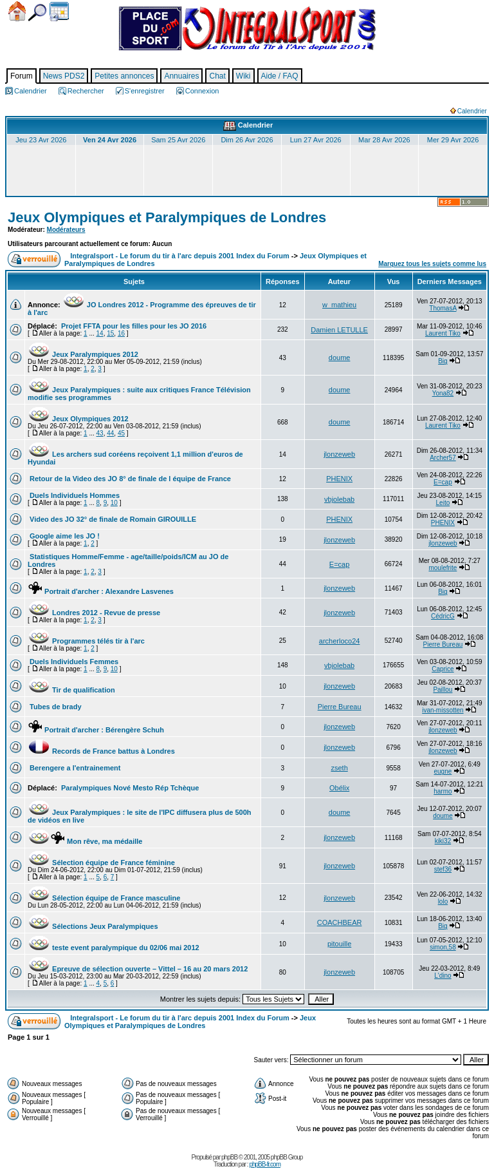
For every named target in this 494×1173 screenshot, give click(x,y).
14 (100, 333)
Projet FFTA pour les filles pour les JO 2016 (132, 326)
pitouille (339, 944)
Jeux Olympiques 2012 (78, 419)
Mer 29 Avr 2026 (453, 140)
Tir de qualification (71, 690)
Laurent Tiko (443, 333)
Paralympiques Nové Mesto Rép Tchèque (129, 788)
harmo (443, 791)
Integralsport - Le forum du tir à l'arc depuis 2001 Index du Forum (179, 256)
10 (114, 502)
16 (121, 333)
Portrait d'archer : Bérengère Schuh (96, 730)
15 (110, 333)
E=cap (443, 482)
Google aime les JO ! (64, 536)
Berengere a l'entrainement (74, 768)
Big (442, 361)
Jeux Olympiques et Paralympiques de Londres (167, 217)
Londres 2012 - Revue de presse (94, 612)
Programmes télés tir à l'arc (86, 641)
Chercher (37, 12)
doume (340, 357)
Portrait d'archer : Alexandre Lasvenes (101, 591)
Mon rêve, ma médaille (85, 841)
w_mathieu (339, 305)
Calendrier (59, 11)
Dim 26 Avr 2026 (247, 140)
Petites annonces (124, 76)
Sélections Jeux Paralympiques (93, 926)
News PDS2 (64, 76)
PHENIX (339, 478)
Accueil (17, 11)
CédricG (443, 616)
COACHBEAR (339, 922)
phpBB (229, 1157)
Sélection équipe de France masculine (104, 898)
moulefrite (442, 567)
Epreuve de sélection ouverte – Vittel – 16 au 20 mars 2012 (138, 969)
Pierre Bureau (443, 644)
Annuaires (181, 76)
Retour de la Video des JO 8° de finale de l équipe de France (129, 478)
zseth (339, 768)
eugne (443, 771)
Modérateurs (66, 229)
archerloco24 (339, 641)
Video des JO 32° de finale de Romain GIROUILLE (112, 519)
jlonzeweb (339, 454)
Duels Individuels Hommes (74, 495)
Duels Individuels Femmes (73, 661)
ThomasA (442, 308)
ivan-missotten (442, 710)
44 (110, 433)
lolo (443, 901)
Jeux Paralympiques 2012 (83, 354)
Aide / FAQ (279, 76)
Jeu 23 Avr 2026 (40, 140)
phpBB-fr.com (264, 1164)
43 (100, 433)
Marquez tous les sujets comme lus (432, 263)
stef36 (443, 869)
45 (121, 433)
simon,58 (443, 947)
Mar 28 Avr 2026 (384, 140)
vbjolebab (339, 499)
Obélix (339, 788)
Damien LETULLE (339, 330)
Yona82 (443, 393)
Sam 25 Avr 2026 (178, 140)
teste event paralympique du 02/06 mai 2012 (113, 947)
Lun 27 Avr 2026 (316, 140)
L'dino (442, 975)
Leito (443, 502)
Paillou (442, 689)
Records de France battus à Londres (101, 751)
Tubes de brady (55, 706)
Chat (217, 76)
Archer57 (443, 457)
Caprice (442, 668)
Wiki (243, 76)
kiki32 (443, 840)
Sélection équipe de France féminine (101, 862)
